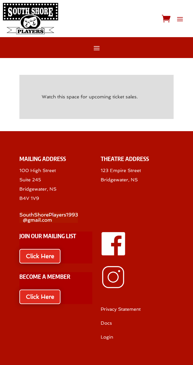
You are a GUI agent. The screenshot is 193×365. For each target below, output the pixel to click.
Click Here (40, 256)
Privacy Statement (121, 309)
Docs (106, 323)
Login (107, 337)
